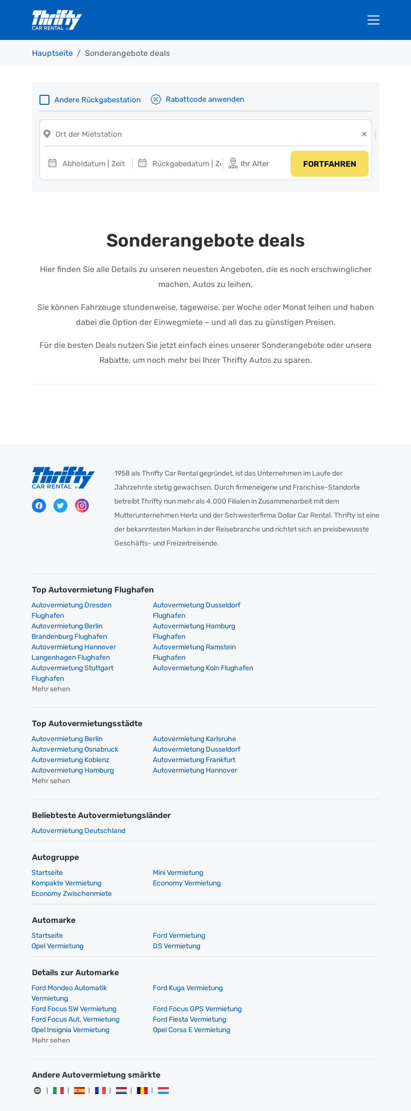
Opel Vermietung (298, 895)
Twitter (60, 507)
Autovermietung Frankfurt (313, 730)
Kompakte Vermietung (307, 842)
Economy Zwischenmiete (192, 853)
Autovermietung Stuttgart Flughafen (73, 653)
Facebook (39, 507)
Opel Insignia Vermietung (71, 979)
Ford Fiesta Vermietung (308, 968)
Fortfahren (329, 165)
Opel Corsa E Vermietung (190, 979)
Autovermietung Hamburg (73, 740)
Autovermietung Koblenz (191, 730)
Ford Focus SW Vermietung (314, 947)
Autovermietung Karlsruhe (193, 719)
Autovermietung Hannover (194, 740)
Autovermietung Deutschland (79, 801)
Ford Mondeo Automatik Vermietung (69, 952)
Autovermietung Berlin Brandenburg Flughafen (309, 611)
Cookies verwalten (198, 1097)
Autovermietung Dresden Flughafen (72, 611)
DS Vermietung (55, 905)
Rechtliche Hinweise (253, 1086)
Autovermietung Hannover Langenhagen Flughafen (194, 632)
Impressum (313, 1086)
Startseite (47, 842)
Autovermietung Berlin (67, 719)
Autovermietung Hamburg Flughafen (73, 632)
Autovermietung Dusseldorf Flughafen (195, 611)
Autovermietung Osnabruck (315, 719)
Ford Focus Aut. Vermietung (196, 968)
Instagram (82, 507)
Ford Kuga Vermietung (187, 947)
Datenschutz (189, 1086)
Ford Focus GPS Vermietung (76, 968)
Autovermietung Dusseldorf (75, 730)
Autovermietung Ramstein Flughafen (313, 632)
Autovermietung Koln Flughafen (202, 648)
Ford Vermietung (178, 895)
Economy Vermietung (66, 853)
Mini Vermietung (177, 842)
